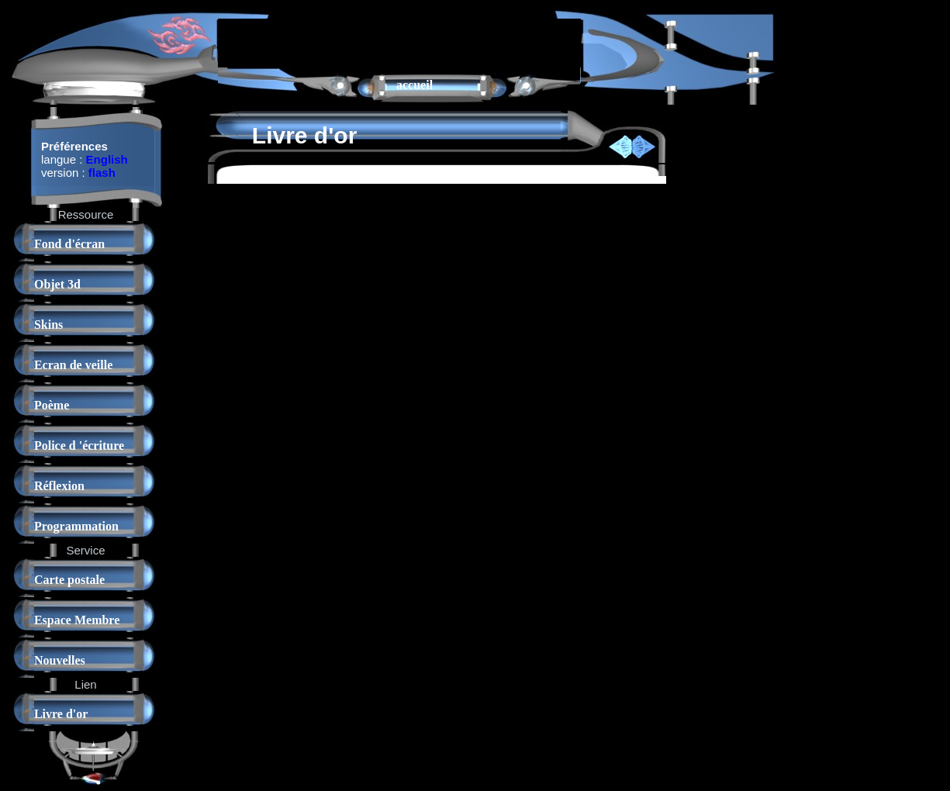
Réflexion (59, 485)
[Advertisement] (399, 42)
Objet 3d (57, 284)
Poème (51, 405)
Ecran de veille (73, 364)
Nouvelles (59, 660)
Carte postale (69, 579)
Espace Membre (76, 620)
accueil (414, 85)
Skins (48, 324)
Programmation (76, 526)
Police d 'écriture (79, 445)
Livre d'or (61, 713)
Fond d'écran (69, 243)
